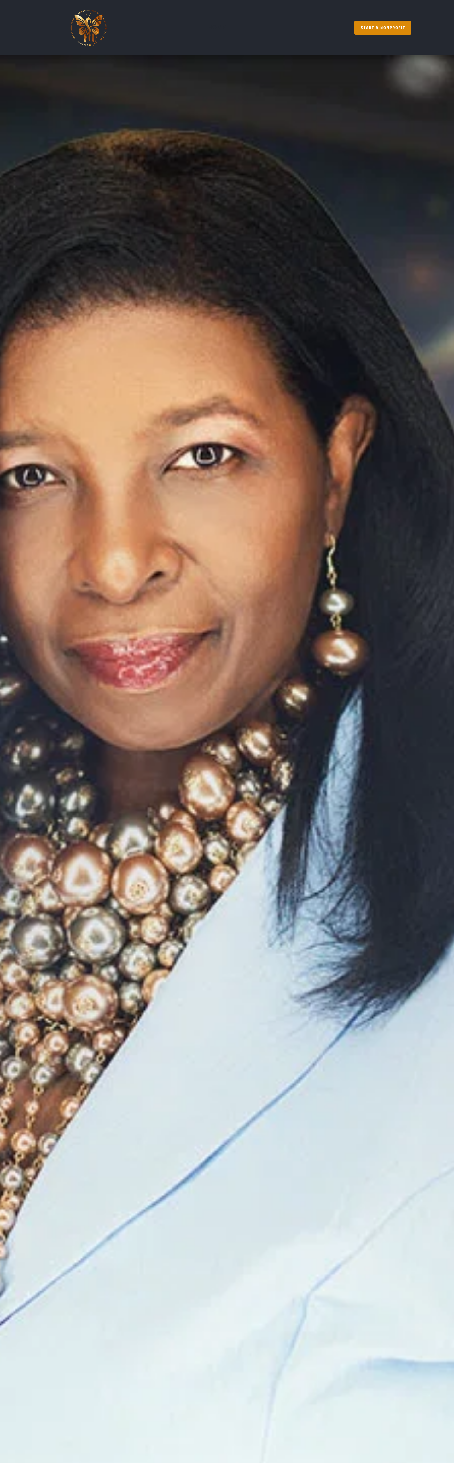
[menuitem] (217, 27)
